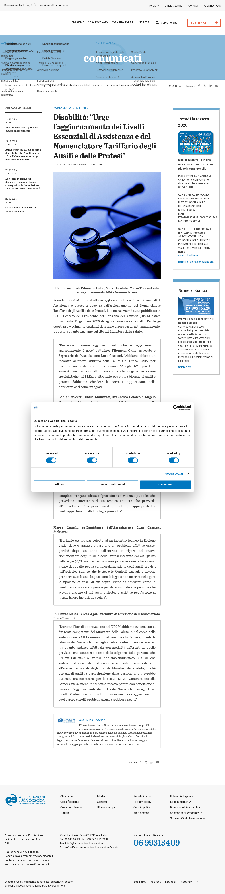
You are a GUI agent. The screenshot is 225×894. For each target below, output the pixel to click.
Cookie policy (142, 807)
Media (152, 5)
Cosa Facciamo (98, 22)
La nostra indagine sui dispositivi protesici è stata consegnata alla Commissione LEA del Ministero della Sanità (22, 183)
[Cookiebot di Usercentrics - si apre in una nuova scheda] (175, 407)
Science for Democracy (185, 813)
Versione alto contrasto (54, 5)
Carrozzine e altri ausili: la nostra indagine (20, 209)
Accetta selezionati (112, 484)
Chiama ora (184, 367)
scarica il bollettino (188, 255)
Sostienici (198, 22)
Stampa (175, 86)
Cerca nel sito (169, 22)
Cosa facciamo (69, 802)
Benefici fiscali (142, 796)
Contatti (193, 5)
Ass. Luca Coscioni (76, 164)
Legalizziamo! (179, 802)
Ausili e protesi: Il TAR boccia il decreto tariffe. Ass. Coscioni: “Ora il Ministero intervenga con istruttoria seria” (23, 154)
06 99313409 (157, 842)
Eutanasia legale (180, 796)
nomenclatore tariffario (70, 107)
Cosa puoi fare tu (123, 22)
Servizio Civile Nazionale (186, 818)
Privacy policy (142, 802)
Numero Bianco (192, 290)
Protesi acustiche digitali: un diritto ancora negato (21, 129)
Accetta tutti (166, 484)
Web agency (141, 813)
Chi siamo (78, 22)
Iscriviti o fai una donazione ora (196, 261)
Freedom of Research (184, 807)
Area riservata (212, 5)
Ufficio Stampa (173, 5)
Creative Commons (35, 864)
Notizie (144, 22)
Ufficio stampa (106, 807)
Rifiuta (59, 484)
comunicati (96, 165)
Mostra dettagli (174, 473)
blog (8, 122)
